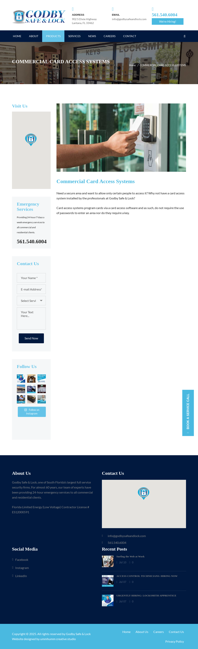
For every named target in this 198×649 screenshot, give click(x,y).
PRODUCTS (53, 36)
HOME (17, 36)
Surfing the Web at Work (130, 556)
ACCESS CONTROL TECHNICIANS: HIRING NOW (147, 576)
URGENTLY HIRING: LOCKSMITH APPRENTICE (146, 595)
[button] (31, 139)
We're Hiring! (167, 21)
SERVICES (74, 36)
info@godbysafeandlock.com (127, 536)
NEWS (92, 36)
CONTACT (129, 36)
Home (132, 65)
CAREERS (109, 36)
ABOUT (33, 36)
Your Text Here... (31, 318)
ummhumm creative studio (58, 639)
